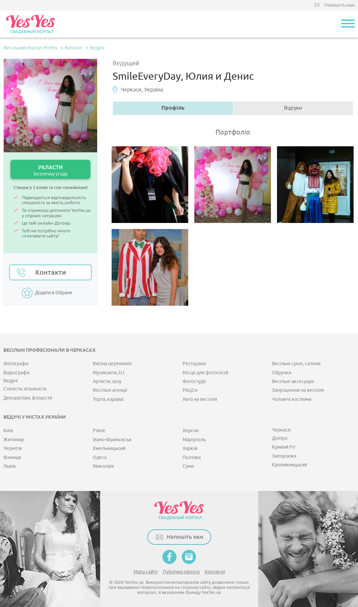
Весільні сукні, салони (296, 364)
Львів (9, 466)
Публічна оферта (181, 572)
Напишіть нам (339, 5)
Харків (190, 448)
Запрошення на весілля (298, 390)
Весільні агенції (110, 390)
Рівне (99, 430)
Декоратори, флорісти (27, 398)
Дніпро (279, 438)
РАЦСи (190, 390)
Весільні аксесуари (293, 381)
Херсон (191, 430)
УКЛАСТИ (50, 170)
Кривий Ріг (284, 447)
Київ (8, 430)
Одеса (100, 457)
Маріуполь (194, 440)
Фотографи (15, 364)
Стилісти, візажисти (24, 389)
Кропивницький (289, 465)
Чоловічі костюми (291, 399)
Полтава (192, 457)
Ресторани (194, 364)
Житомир (13, 440)
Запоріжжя (284, 456)
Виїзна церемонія (112, 364)
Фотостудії (194, 381)
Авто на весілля (200, 399)
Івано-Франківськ (112, 440)
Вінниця (12, 457)
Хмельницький (109, 448)
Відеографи (16, 373)
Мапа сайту (145, 572)
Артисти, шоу (107, 381)
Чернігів (12, 448)
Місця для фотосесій (205, 373)
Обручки (281, 373)
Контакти (50, 272)
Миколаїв (103, 466)
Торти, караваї (108, 399)
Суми (188, 466)
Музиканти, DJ (108, 373)
